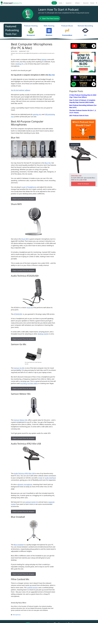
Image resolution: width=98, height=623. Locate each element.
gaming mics (37, 114)
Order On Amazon (83, 184)
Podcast (92, 3)
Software (78, 3)
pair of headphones (29, 187)
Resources (85, 3)
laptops (44, 59)
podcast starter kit (31, 502)
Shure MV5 (25, 239)
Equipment (70, 3)
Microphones (17, 615)
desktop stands (43, 334)
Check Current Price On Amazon (23, 199)
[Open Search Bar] (96, 3)
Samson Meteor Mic (21, 420)
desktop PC (20, 64)
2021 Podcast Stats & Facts (79, 115)
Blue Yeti (52, 75)
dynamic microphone (25, 484)
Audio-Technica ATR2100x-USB (24, 473)
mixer (41, 478)
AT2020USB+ (18, 314)
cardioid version (32, 587)
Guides (62, 3)
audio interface (50, 478)
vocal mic (30, 307)
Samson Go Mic (19, 368)
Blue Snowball (19, 545)
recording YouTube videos (29, 383)
